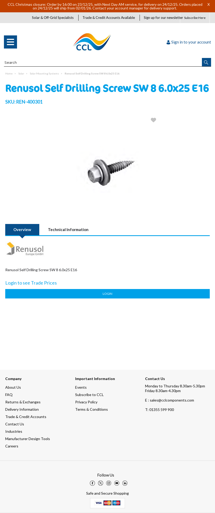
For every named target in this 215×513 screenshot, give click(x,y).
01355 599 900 (159, 409)
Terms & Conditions (91, 409)
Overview (22, 229)
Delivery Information (22, 409)
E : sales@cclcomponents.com (169, 400)
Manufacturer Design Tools (27, 438)
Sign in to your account (189, 42)
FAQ (9, 394)
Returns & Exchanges (23, 402)
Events (81, 387)
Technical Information (68, 229)
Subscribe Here (195, 18)
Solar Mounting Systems (44, 73)
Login (107, 294)
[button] (206, 62)
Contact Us (14, 424)
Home (9, 73)
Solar (21, 73)
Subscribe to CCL (89, 394)
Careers (11, 446)
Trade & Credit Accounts (25, 416)
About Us (13, 387)
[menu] (10, 42)
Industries (13, 431)
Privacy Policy (86, 402)
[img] (92, 483)
